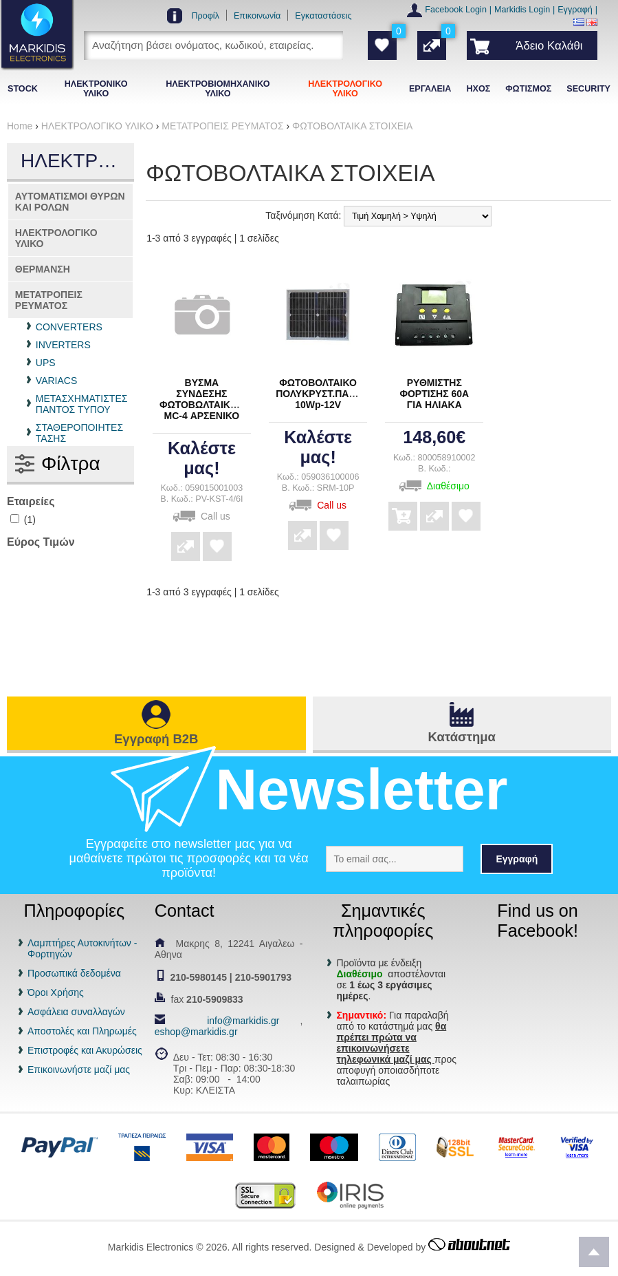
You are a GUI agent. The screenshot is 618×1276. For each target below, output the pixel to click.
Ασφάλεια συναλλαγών (76, 1011)
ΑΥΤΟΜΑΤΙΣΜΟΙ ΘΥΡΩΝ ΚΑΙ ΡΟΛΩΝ (70, 202)
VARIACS (56, 380)
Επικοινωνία (257, 16)
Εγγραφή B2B (156, 739)
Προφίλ (205, 16)
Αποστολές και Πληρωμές (82, 1030)
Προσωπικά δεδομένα (74, 973)
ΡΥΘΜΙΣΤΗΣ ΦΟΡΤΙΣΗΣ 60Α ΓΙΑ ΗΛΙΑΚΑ (434, 393)
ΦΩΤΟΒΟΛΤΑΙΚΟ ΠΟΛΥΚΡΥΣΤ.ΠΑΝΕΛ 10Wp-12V (322, 393)
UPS (46, 362)
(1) (23, 519)
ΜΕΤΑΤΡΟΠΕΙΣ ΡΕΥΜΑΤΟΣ (48, 300)
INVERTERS (63, 344)
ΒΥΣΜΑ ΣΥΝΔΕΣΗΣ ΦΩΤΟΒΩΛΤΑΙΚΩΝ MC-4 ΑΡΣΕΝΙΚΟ (202, 399)
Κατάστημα (462, 737)
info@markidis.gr (243, 1020)
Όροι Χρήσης (55, 992)
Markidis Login (522, 9)
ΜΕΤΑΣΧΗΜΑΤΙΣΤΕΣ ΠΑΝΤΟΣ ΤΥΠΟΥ (82, 404)
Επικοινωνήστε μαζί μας (78, 1069)
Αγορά (402, 506)
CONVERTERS (69, 326)
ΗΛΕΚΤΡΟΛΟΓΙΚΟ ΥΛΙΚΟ (56, 238)
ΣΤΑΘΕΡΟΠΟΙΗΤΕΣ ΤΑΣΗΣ (79, 433)
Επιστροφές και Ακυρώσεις (84, 1050)
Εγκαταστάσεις (323, 16)
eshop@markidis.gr (196, 1031)
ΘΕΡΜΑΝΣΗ (42, 269)
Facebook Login (456, 9)
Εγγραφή (575, 9)
